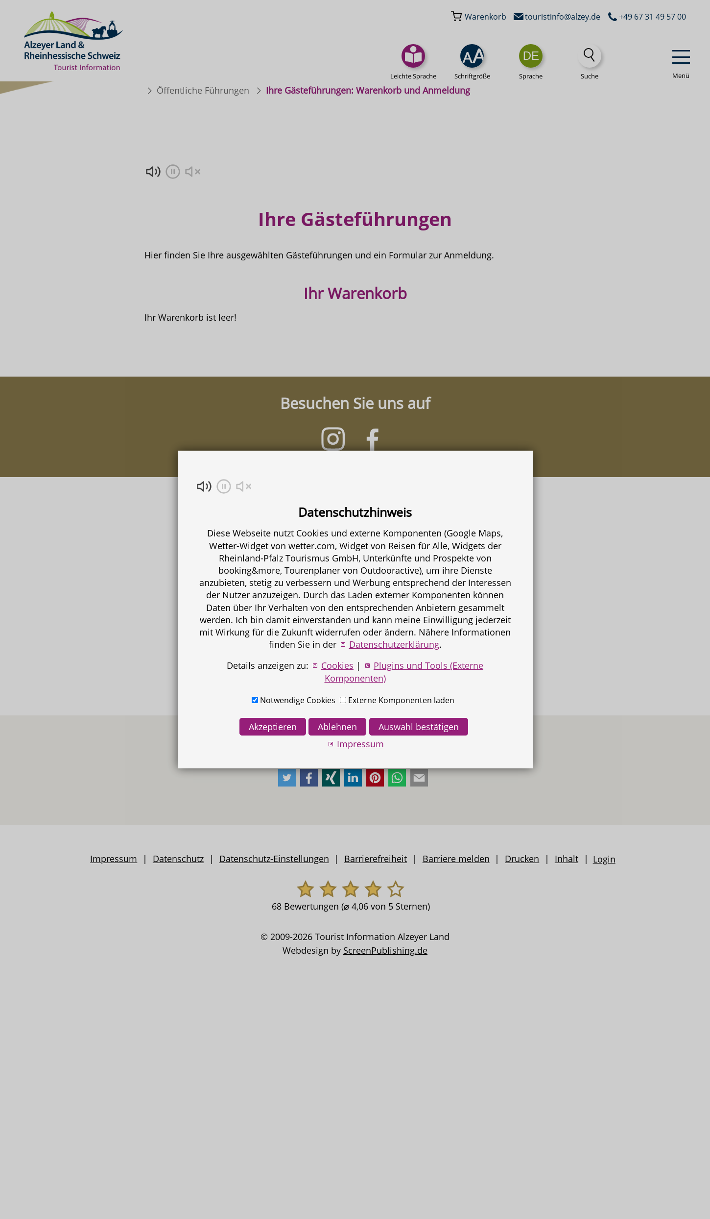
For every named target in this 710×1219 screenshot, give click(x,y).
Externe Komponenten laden (401, 700)
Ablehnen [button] (337, 727)
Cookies (337, 665)
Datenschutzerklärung (394, 644)
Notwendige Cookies (297, 700)
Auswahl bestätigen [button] (419, 727)
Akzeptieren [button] (273, 727)
